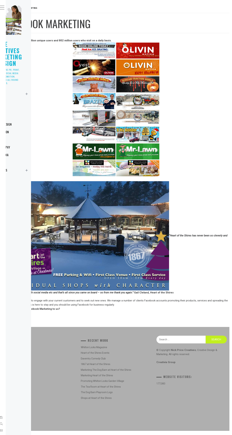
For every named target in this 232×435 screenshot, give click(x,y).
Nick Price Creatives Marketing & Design (28, 50)
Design (61, 368)
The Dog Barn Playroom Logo (131, 396)
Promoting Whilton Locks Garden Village (137, 385)
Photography (22, 147)
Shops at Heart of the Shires (130, 402)
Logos (17, 117)
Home (31, 94)
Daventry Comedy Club (127, 362)
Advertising (63, 351)
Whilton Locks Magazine (128, 351)
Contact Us (31, 170)
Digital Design (64, 374)
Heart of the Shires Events (129, 357)
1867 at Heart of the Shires (130, 368)
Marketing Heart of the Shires (131, 379)
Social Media (21, 155)
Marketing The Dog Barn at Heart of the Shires (140, 374)
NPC (15, 163)
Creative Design (65, 362)
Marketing (20, 140)
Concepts (62, 357)
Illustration (21, 132)
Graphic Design (65, 379)
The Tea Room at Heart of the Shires (135, 390)
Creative (18, 109)
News (16, 101)
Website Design (23, 124)
